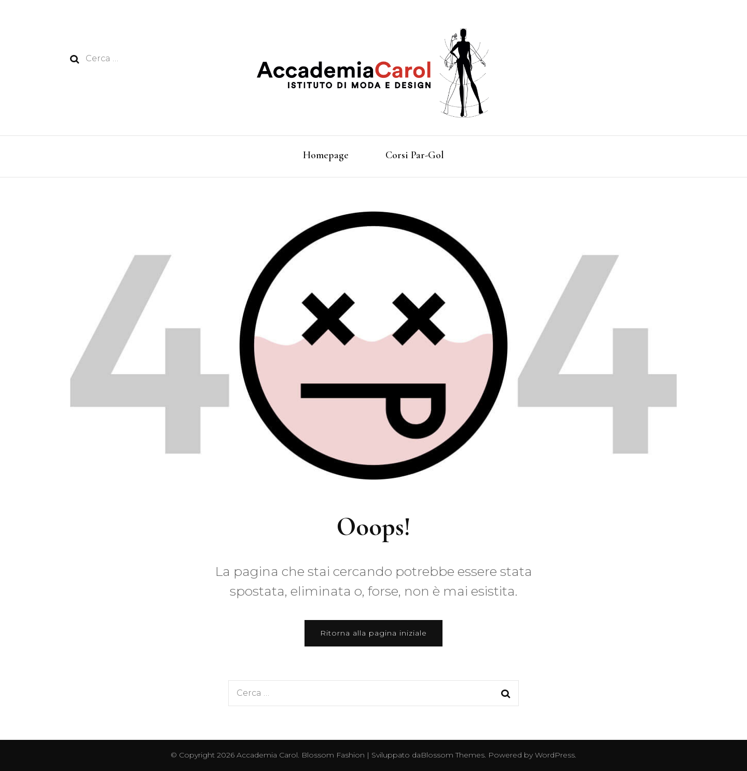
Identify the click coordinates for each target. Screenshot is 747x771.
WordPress (555, 755)
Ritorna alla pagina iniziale (373, 633)
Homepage (326, 155)
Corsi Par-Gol (414, 155)
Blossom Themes (453, 755)
